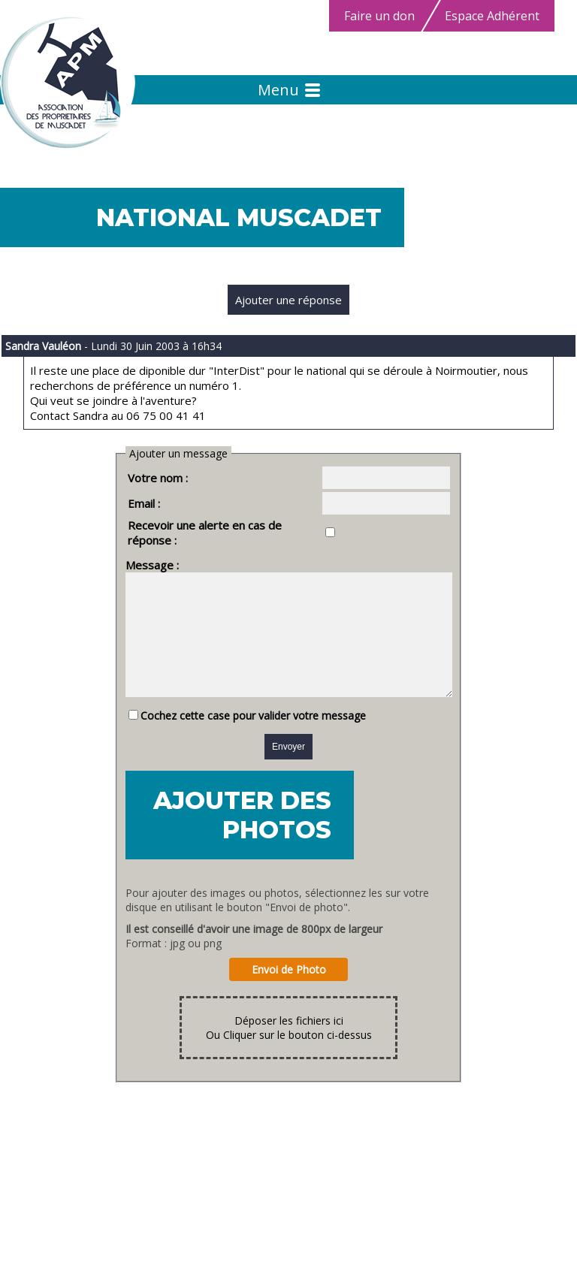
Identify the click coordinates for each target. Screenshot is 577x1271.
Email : (125, 503)
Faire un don (379, 16)
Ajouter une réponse (288, 299)
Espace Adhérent (492, 16)
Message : (133, 549)
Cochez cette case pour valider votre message (234, 723)
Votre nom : (139, 477)
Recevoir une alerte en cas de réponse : (212, 525)
